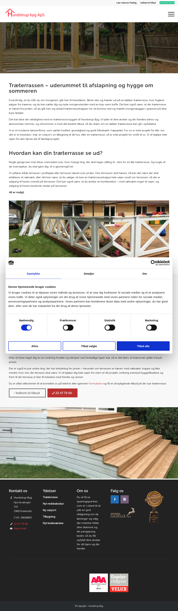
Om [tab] (144, 273)
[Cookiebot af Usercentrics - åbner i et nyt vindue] (153, 263)
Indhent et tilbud (148, 2)
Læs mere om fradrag (126, 2)
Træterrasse (50, 497)
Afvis (34, 346)
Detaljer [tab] (89, 273)
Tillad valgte (89, 346)
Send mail (20, 528)
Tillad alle (143, 346)
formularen (95, 383)
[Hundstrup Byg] (25, 14)
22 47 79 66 (21, 524)
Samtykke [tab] (33, 273)
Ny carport (49, 510)
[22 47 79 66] (62, 392)
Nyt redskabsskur (53, 503)
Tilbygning (49, 516)
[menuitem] (127, 3)
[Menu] (169, 14)
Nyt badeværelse (53, 523)
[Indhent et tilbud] (27, 392)
